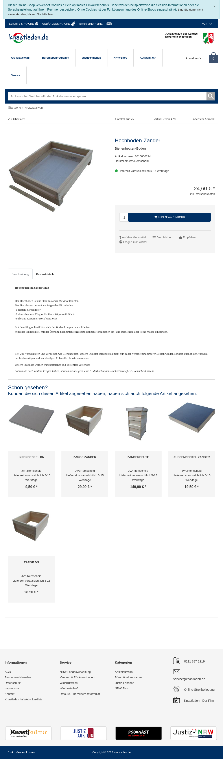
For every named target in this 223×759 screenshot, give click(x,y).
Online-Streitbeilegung (199, 689)
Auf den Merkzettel (134, 237)
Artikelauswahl (20, 57)
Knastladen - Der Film (199, 700)
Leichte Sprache (21, 23)
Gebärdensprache (56, 23)
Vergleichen (164, 237)
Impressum (12, 688)
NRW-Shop (120, 57)
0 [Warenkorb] (213, 58)
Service (15, 75)
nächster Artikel (203, 119)
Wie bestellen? (69, 688)
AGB (8, 672)
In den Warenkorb (169, 217)
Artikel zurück (125, 119)
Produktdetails (45, 274)
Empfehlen (190, 237)
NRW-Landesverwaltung (75, 672)
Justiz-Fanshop (91, 57)
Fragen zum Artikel (135, 242)
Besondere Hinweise (18, 677)
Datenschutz (13, 683)
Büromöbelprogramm (55, 57)
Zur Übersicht (16, 119)
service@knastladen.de (189, 679)
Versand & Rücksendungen (77, 677)
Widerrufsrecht (69, 683)
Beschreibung (20, 274)
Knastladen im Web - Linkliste (23, 699)
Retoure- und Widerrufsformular (80, 694)
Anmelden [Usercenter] (193, 58)
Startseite (14, 107)
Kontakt (208, 23)
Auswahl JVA (148, 57)
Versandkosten (25, 752)
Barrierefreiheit (92, 23)
